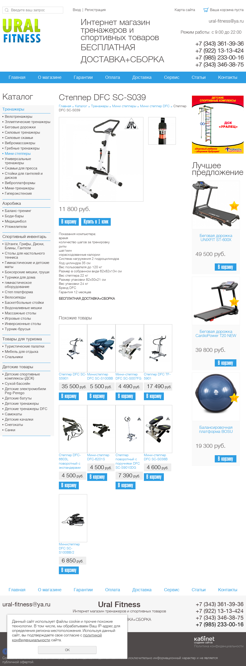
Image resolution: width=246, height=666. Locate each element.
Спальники (14, 357)
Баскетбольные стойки (24, 303)
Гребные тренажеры (22, 148)
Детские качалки (19, 419)
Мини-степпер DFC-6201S (98, 457)
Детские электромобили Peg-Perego (25, 391)
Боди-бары (14, 216)
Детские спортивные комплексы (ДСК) (22, 376)
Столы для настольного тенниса (25, 255)
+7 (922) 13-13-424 (219, 50)
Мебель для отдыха (21, 352)
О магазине (50, 77)
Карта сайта (185, 10)
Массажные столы (20, 313)
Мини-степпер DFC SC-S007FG (128, 376)
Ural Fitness (119, 604)
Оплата (112, 77)
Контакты (227, 77)
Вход (77, 10)
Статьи (199, 77)
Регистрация (95, 10)
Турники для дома (20, 277)
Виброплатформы (20, 183)
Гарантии (83, 77)
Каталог (81, 106)
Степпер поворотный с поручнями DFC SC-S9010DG (128, 461)
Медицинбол (15, 221)
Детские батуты (18, 398)
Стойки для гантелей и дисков (24, 176)
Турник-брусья (17, 329)
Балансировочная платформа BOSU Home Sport (216, 431)
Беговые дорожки (20, 127)
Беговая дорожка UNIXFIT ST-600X (216, 237)
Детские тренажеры (22, 404)
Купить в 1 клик (96, 221)
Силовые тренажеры (22, 133)
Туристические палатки (24, 346)
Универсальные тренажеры (18, 161)
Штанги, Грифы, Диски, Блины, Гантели (24, 246)
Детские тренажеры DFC (26, 409)
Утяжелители (16, 227)
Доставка (142, 77)
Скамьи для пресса (21, 168)
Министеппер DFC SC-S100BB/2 (69, 548)
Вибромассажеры (20, 143)
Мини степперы (18, 154)
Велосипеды (15, 297)
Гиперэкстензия (18, 194)
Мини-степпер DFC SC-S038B (155, 457)
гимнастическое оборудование (18, 285)
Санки (10, 430)
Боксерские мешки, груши (27, 272)
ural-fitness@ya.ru (226, 21)
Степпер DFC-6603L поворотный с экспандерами (70, 461)
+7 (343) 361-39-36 (219, 43)
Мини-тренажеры (19, 188)
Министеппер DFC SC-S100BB (100, 376)
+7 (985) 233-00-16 (219, 57)
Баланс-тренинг (18, 211)
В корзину (225, 267)
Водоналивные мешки (23, 308)
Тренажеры (99, 106)
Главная (17, 77)
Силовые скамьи (19, 138)
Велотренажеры (18, 117)
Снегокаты (14, 425)
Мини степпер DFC (155, 106)
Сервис (171, 77)
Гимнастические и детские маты (27, 265)
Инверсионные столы (23, 324)
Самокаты (13, 414)
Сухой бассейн (17, 384)
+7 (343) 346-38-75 (219, 64)
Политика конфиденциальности (219, 646)
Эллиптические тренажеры (27, 122)
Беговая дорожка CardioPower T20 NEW (216, 333)
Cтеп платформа (19, 292)
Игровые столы (18, 319)
